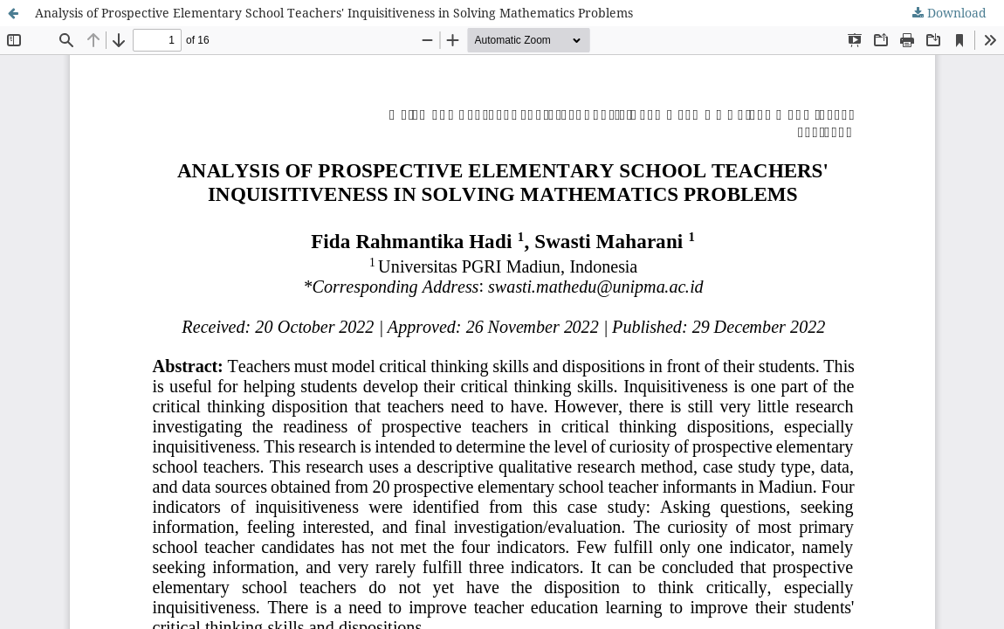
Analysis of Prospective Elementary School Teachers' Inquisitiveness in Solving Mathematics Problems (334, 12)
